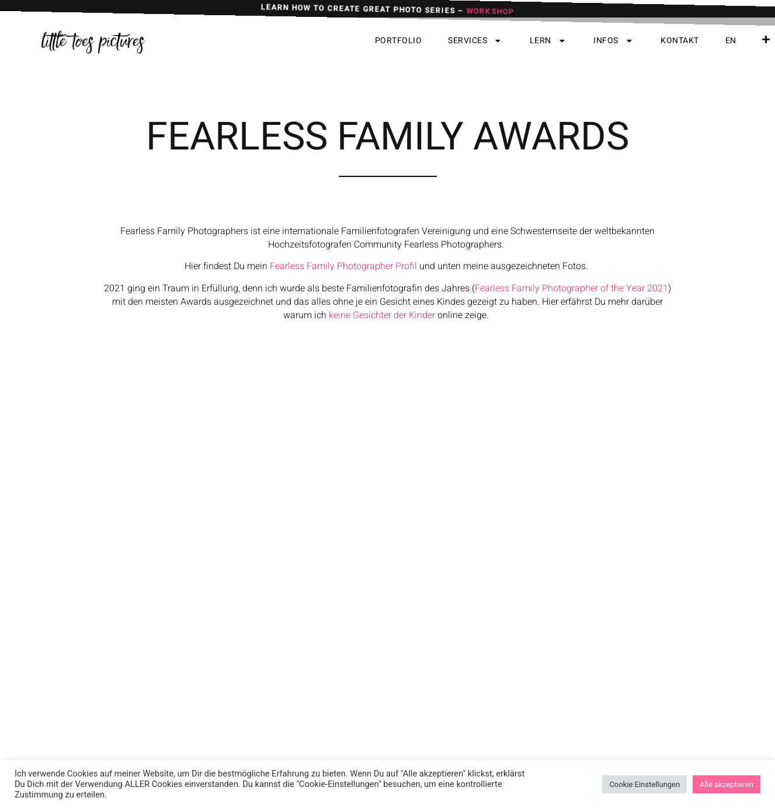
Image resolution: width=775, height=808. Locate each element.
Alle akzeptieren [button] (726, 784)
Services (475, 41)
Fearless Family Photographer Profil (343, 292)
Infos (613, 41)
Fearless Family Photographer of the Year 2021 (571, 315)
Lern (549, 41)
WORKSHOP (490, 15)
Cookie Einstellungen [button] (644, 784)
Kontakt (680, 40)
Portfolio (398, 40)
